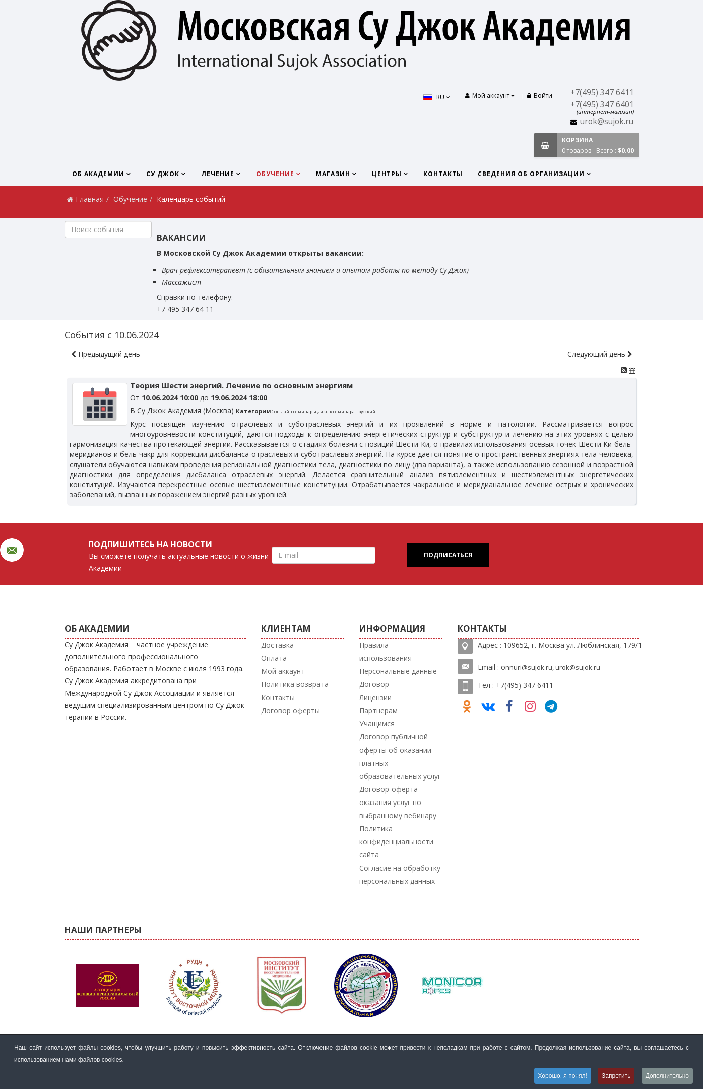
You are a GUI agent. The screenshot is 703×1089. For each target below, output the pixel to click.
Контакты (443, 173)
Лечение (217, 173)
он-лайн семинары (295, 411)
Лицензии (375, 697)
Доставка (277, 645)
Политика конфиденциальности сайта (396, 841)
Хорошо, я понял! (562, 1075)
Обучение (275, 173)
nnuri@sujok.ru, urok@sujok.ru (552, 667)
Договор (374, 684)
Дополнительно (667, 1075)
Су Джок (162, 173)
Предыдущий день (105, 354)
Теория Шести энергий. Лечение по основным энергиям (241, 385)
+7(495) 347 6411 (602, 92)
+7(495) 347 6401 (602, 104)
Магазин (333, 173)
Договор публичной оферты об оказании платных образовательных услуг (400, 756)
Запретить (616, 1075)
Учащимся (377, 723)
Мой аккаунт (283, 671)
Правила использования (385, 651)
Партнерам (378, 710)
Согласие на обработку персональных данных (399, 874)
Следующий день (599, 354)
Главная (90, 199)
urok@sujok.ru (606, 121)
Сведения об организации (531, 173)
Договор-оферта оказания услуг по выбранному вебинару (397, 802)
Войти (539, 95)
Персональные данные (398, 671)
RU (436, 97)
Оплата (274, 658)
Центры (387, 173)
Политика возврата (295, 684)
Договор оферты (290, 710)
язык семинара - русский (348, 411)
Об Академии (98, 173)
